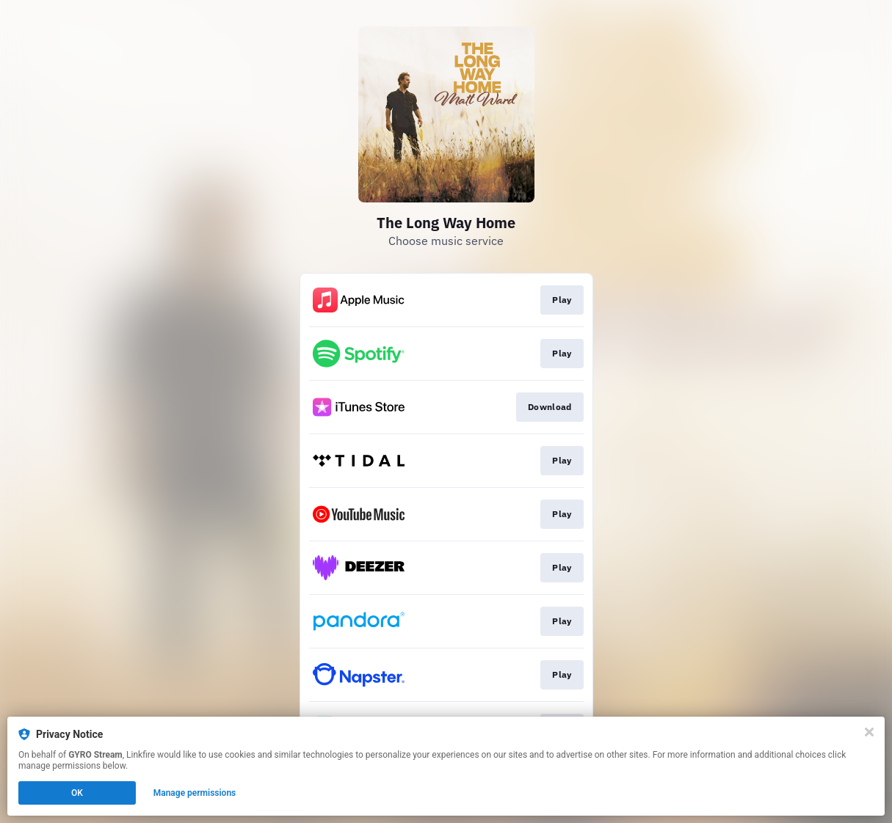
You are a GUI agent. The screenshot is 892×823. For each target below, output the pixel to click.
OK (77, 793)
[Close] (869, 732)
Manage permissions (194, 793)
